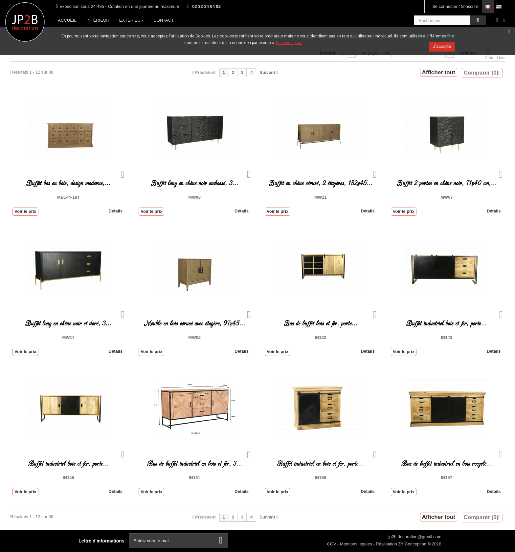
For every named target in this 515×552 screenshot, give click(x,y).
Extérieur (131, 20)
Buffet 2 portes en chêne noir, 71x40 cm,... (447, 183)
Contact (163, 20)
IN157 (446, 477)
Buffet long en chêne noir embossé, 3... (194, 183)
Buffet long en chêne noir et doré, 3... (68, 324)
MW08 (194, 197)
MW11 (320, 197)
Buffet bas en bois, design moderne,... (68, 183)
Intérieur (97, 20)
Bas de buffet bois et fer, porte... (320, 324)
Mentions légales (356, 543)
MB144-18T (68, 197)
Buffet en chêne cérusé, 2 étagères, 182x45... (320, 183)
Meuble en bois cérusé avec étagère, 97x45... (194, 324)
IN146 (68, 477)
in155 (320, 477)
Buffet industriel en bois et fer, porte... (320, 464)
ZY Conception (412, 543)
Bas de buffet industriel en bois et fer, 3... (194, 464)
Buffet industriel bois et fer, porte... (446, 324)
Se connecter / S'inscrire (453, 6)
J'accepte (442, 46)
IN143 (446, 337)
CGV (332, 543)
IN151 (194, 477)
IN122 (320, 337)
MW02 (194, 337)
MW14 (68, 337)
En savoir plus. (289, 42)
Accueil (67, 20)
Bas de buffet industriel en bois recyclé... (446, 464)
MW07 (446, 197)
